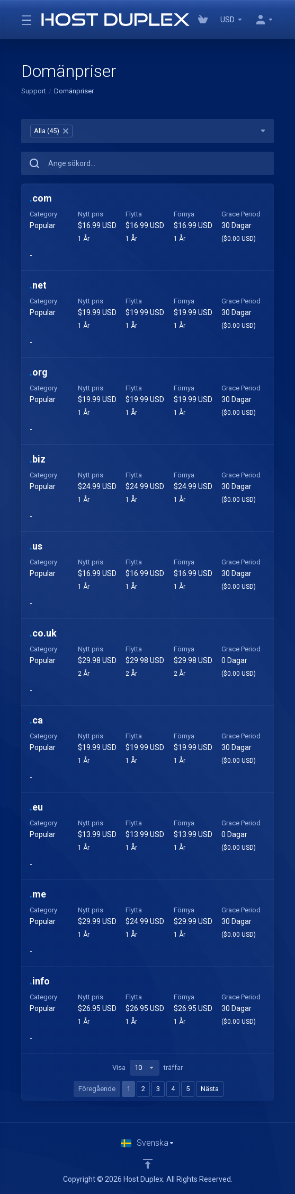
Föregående (96, 1089)
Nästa (210, 1089)
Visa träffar (147, 1068)
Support (33, 91)
